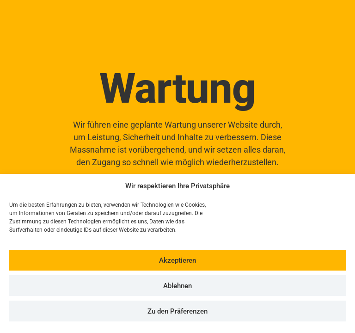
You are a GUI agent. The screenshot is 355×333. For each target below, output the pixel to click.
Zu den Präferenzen (177, 311)
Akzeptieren (177, 260)
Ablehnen (177, 286)
